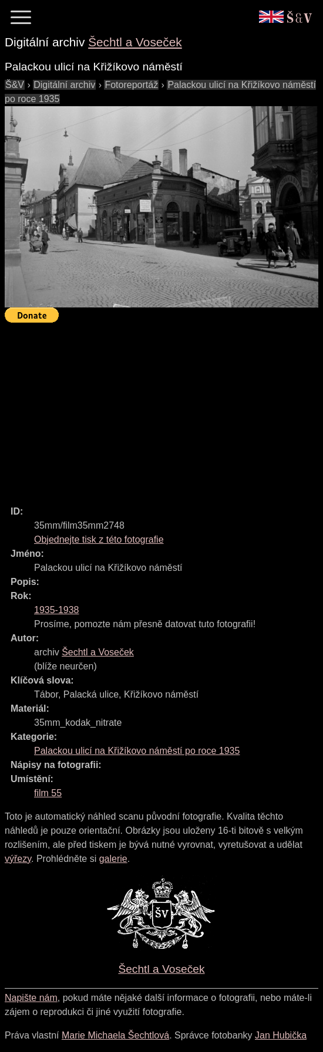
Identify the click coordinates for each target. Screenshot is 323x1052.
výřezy (18, 859)
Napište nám (31, 998)
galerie (113, 859)
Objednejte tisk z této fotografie (99, 539)
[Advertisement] (164, 409)
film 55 (48, 793)
